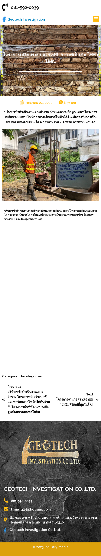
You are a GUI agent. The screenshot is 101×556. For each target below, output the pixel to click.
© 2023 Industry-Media (50, 547)
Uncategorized (31, 376)
